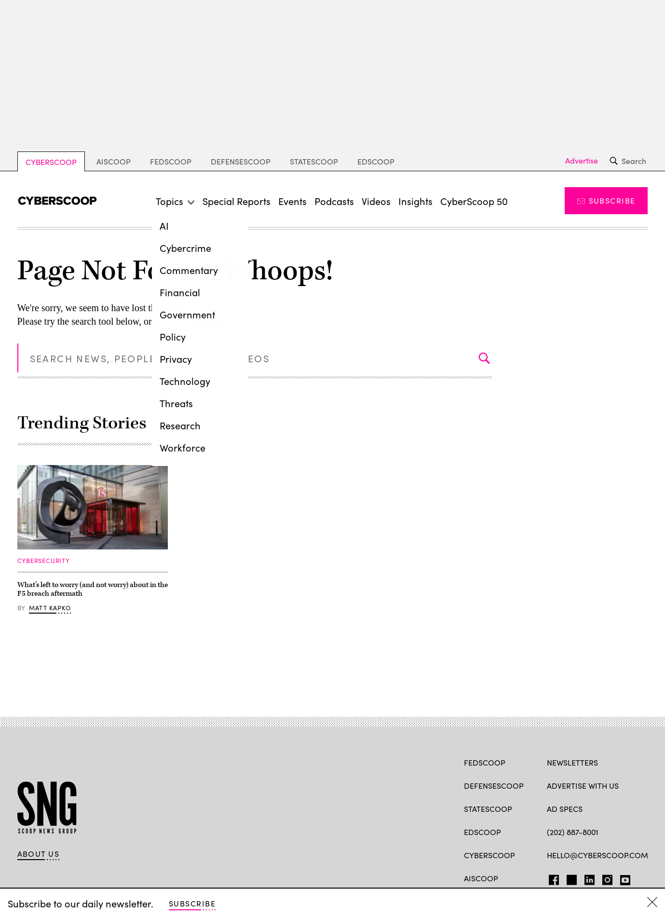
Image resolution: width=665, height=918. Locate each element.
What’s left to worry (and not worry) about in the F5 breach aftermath (92, 589)
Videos (376, 200)
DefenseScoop (241, 161)
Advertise (581, 160)
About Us (38, 854)
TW (570, 878)
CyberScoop (51, 161)
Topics (169, 200)
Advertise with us (583, 785)
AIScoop (113, 161)
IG (604, 878)
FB (551, 878)
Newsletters (572, 762)
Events (292, 200)
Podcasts (334, 200)
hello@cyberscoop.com (597, 854)
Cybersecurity (43, 560)
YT (622, 878)
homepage (208, 321)
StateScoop (314, 161)
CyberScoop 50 (474, 200)
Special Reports (237, 200)
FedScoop (170, 161)
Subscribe (606, 200)
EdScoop (375, 161)
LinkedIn (590, 878)
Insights (415, 200)
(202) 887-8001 (572, 831)
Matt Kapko (50, 607)
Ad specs (565, 808)
